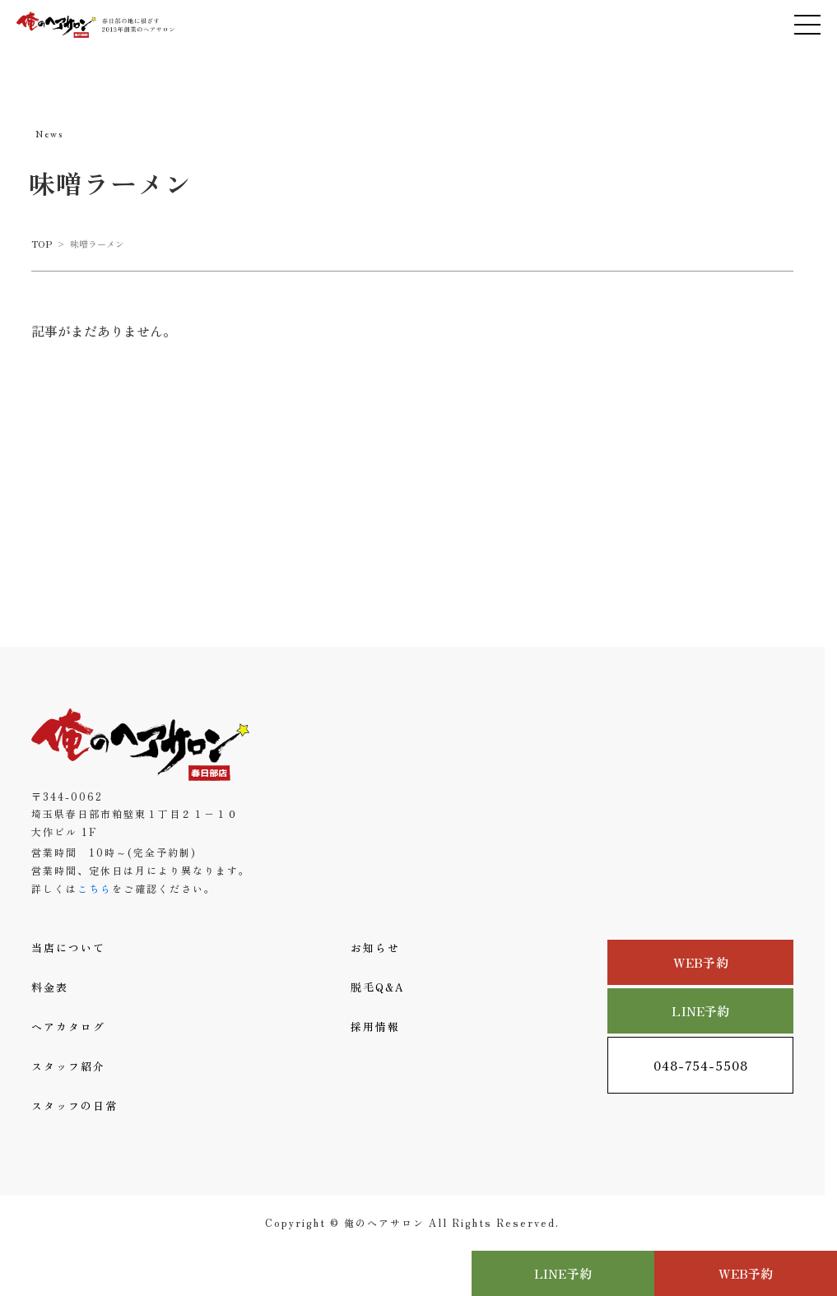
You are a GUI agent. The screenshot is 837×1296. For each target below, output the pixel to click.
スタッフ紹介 (68, 1066)
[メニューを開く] (807, 25)
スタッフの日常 (74, 1105)
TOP (41, 243)
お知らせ (375, 947)
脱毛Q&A (378, 987)
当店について (68, 947)
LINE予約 (700, 1011)
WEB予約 (700, 962)
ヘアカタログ (68, 1026)
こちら (94, 888)
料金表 (49, 987)
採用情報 (375, 1026)
